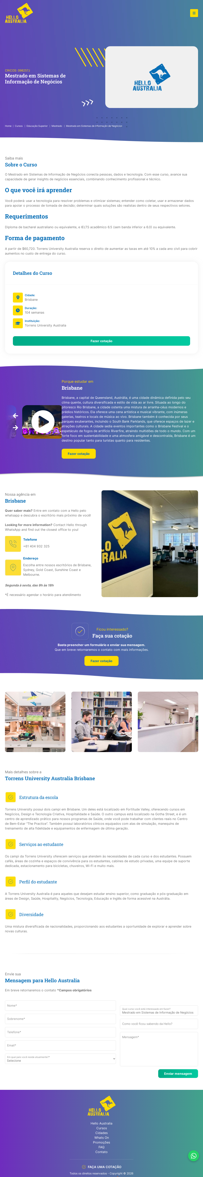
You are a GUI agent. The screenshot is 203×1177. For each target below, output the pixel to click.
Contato (101, 1152)
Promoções (101, 1142)
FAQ (101, 1147)
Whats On (101, 1138)
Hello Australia (101, 1123)
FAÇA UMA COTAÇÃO (101, 1167)
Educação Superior (37, 125)
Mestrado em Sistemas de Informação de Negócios (94, 125)
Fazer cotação (101, 341)
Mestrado (57, 125)
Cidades (101, 1133)
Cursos (19, 125)
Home (8, 125)
